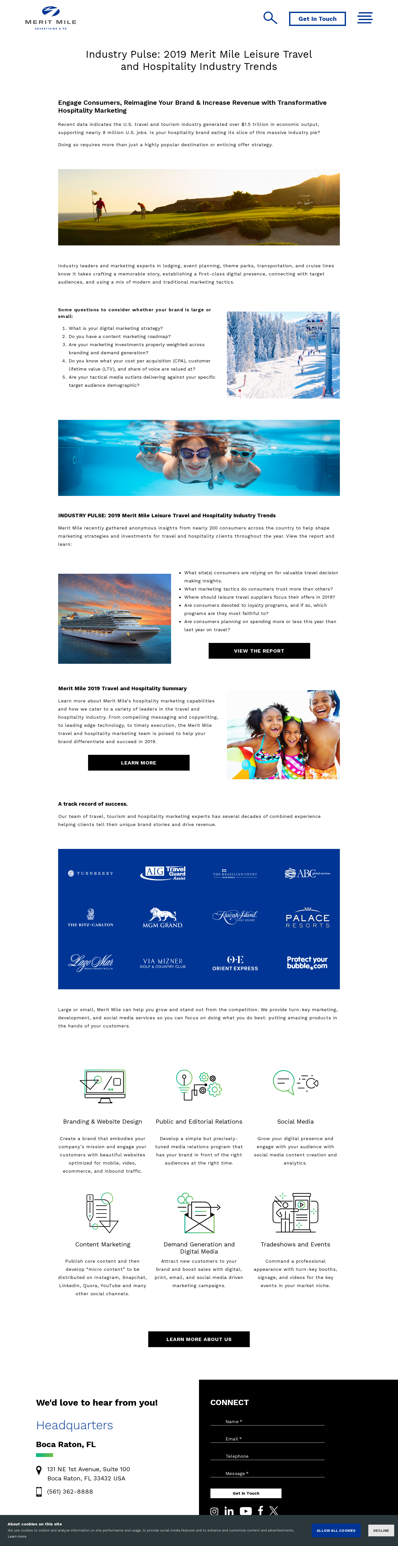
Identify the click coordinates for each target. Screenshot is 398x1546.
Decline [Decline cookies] (381, 1530)
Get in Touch (246, 1493)
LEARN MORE (138, 763)
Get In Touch (317, 18)
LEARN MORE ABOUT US (199, 1339)
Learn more (17, 1536)
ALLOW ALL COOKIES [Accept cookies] (336, 1530)
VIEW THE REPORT (259, 651)
